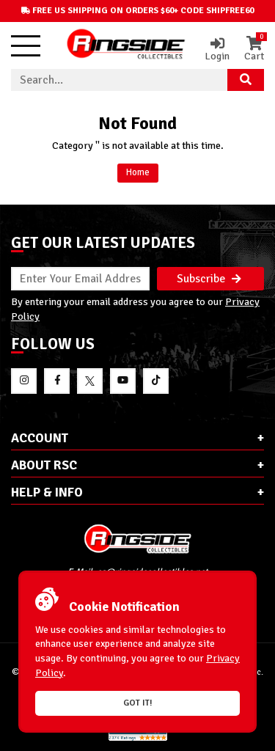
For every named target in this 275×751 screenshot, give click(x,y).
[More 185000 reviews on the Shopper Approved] (138, 738)
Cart (254, 49)
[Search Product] (245, 80)
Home (138, 172)
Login (217, 49)
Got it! (138, 702)
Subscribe (209, 278)
